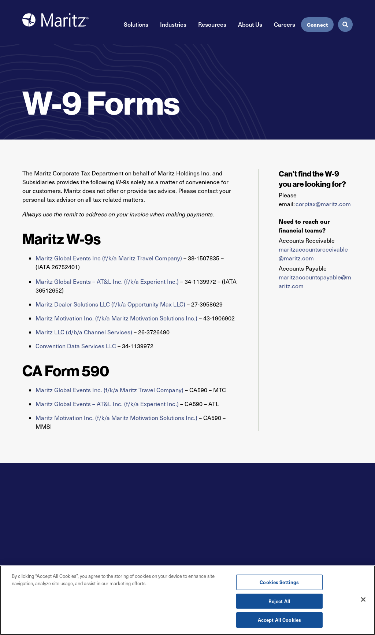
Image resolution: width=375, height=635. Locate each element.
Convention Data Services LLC (76, 346)
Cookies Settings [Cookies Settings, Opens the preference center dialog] (279, 582)
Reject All (279, 601)
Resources (212, 24)
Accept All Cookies (279, 620)
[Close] (363, 600)
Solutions (136, 24)
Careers (284, 24)
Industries (173, 24)
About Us (250, 24)
